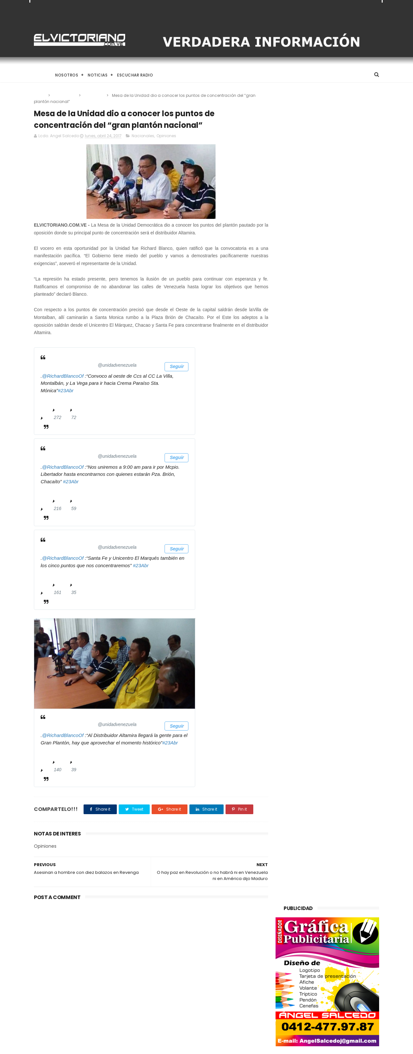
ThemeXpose (70, 1046)
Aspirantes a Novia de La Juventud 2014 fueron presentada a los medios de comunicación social (218, 1014)
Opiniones (94, 95)
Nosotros (66, 75)
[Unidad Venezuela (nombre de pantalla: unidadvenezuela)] (95, 365)
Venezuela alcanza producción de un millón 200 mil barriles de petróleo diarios (85, 947)
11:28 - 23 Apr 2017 (60, 399)
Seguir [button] (176, 366)
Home (39, 75)
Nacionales (65, 95)
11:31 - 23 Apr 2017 (60, 574)
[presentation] (114, 664)
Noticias (97, 75)
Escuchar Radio (135, 75)
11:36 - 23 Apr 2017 (60, 751)
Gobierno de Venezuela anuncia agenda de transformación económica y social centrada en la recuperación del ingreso (223, 980)
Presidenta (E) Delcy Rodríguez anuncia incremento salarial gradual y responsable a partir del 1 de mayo (221, 946)
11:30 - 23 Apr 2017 (60, 490)
